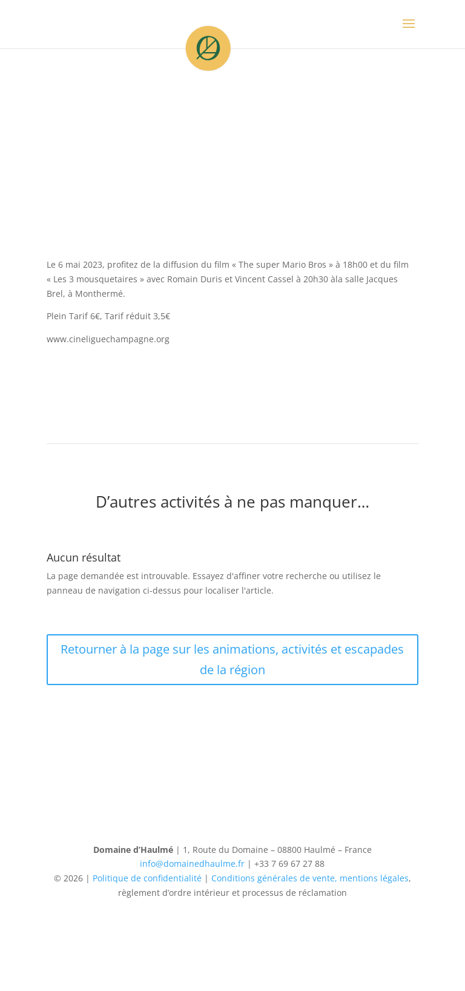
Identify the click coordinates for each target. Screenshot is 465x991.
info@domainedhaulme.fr (192, 863)
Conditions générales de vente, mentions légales (310, 878)
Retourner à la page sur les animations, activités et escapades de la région (232, 659)
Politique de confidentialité (147, 878)
